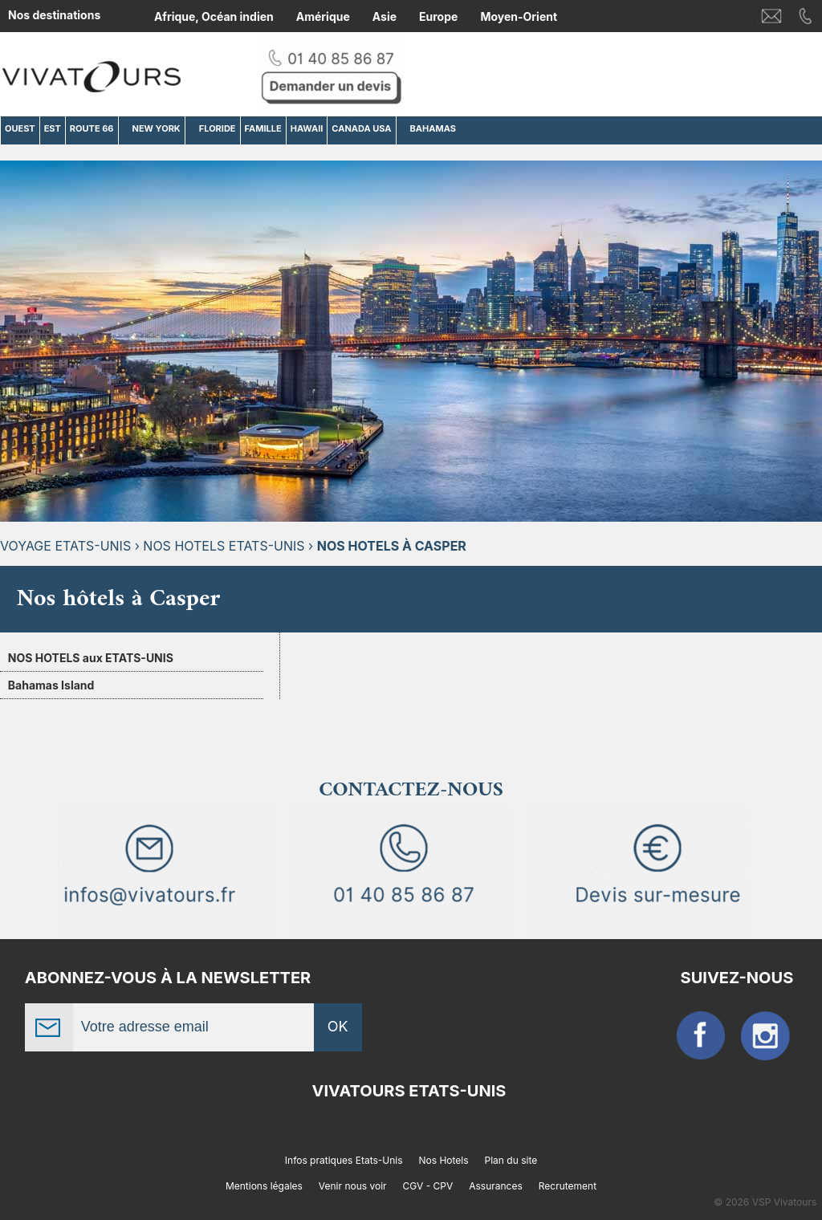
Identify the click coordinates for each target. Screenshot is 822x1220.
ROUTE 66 (92, 128)
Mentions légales (264, 1186)
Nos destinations (54, 15)
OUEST (20, 128)
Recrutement (567, 1186)
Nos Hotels (444, 1160)
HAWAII (307, 128)
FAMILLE (263, 128)
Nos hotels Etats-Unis (223, 546)
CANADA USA (361, 128)
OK (338, 1026)
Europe (438, 16)
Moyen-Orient (518, 16)
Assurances (496, 1186)
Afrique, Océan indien (214, 16)
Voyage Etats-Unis (65, 546)
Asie (384, 16)
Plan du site (511, 1160)
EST (52, 128)
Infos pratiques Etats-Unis (344, 1160)
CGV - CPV (428, 1186)
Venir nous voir (353, 1186)
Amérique (323, 16)
